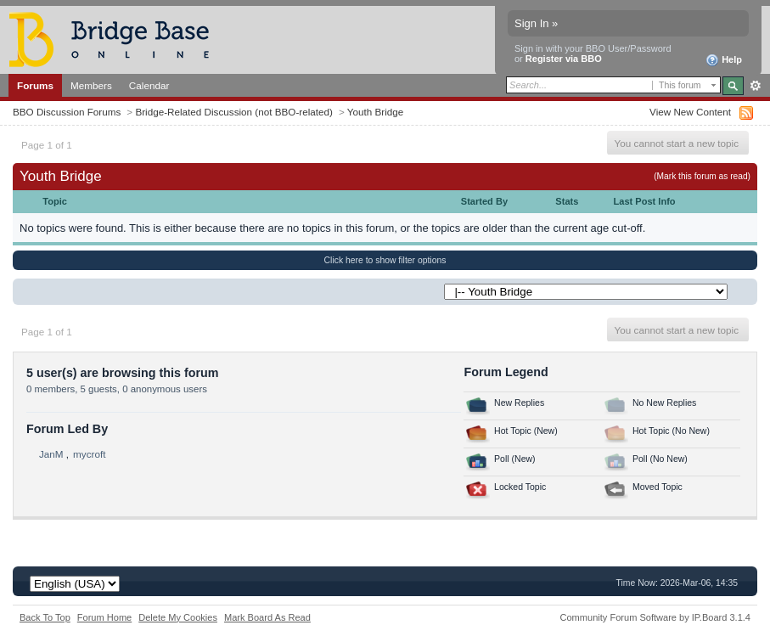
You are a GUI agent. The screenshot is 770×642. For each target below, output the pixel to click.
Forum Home (104, 617)
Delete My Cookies (177, 617)
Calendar (149, 85)
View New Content (690, 111)
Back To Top (45, 617)
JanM (51, 453)
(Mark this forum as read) (702, 176)
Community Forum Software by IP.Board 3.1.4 (654, 617)
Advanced (755, 85)
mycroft (89, 453)
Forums (35, 85)
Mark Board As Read (267, 617)
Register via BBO (564, 59)
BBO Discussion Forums (67, 111)
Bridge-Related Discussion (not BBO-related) (234, 111)
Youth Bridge (375, 111)
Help (723, 60)
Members (91, 85)
